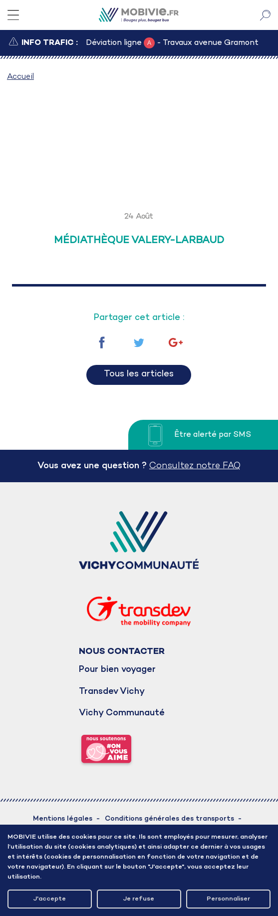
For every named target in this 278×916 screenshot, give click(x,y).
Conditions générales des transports (169, 819)
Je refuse (138, 899)
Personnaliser (228, 899)
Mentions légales (62, 819)
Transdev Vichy (112, 691)
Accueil (20, 76)
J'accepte (49, 899)
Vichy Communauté (122, 713)
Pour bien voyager (117, 669)
